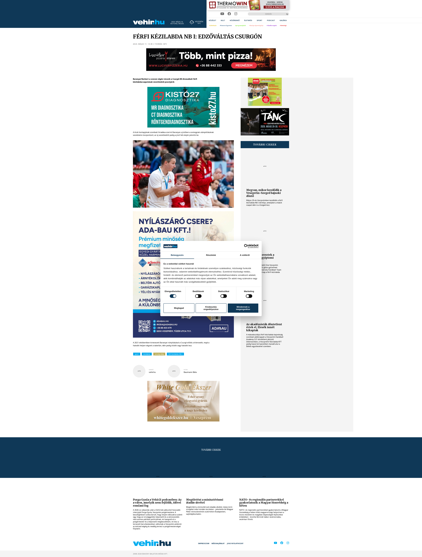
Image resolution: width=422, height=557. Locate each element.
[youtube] (222, 14)
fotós (186, 369)
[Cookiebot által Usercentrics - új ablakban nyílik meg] (249, 246)
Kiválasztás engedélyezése (211, 308)
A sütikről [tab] (245, 255)
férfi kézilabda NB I (175, 354)
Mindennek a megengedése (243, 308)
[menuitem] (212, 20)
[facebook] (229, 14)
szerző (151, 369)
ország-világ (159, 354)
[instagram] (235, 14)
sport (137, 354)
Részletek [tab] (211, 255)
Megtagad (179, 308)
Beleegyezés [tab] (177, 255)
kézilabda (146, 354)
